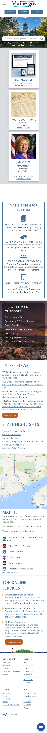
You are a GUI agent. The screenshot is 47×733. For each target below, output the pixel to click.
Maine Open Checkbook (13, 444)
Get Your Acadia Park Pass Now (19, 341)
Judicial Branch (23, 123)
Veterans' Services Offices (21, 568)
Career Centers (16, 551)
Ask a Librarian (29, 665)
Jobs (23, 43)
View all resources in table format (18, 531)
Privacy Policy (28, 671)
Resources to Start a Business (23, 224)
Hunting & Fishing (18, 45)
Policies (26, 668)
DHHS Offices (15, 557)
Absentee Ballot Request (13, 448)
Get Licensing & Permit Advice (23, 241)
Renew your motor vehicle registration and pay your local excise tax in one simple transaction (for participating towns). (24, 598)
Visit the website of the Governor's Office (23, 177)
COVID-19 (16, 43)
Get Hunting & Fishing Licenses (19, 321)
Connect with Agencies (11, 704)
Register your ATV (13, 317)
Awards (5, 674)
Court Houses (15, 563)
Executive (6, 662)
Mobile (5, 702)
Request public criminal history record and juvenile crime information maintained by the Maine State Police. (24, 612)
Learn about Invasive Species (18, 329)
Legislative (6, 665)
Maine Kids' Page (10, 438)
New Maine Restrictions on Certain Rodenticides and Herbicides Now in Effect (22, 384)
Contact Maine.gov (30, 677)
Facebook (6, 693)
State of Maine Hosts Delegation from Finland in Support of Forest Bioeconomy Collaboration (22, 394)
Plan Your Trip (12, 333)
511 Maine (27, 702)
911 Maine (27, 704)
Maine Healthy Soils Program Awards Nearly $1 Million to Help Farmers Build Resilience (21, 375)
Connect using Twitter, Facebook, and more (22, 441)
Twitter (5, 696)
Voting (39, 43)
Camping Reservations (15, 337)
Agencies (10, 11)
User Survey (28, 680)
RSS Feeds (7, 699)
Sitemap (27, 682)
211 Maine (27, 699)
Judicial (5, 668)
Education (30, 45)
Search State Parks (14, 325)
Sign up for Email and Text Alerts (17, 431)
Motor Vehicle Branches (20, 546)
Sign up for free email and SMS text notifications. (23, 84)
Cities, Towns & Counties (12, 671)
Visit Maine (31, 43)
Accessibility (28, 674)
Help (37, 11)
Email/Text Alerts (30, 696)
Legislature (23, 125)
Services (23, 11)
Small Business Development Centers (24, 285)
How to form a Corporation (23, 261)
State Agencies (23, 128)
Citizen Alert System (11, 434)
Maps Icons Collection (13, 572)
